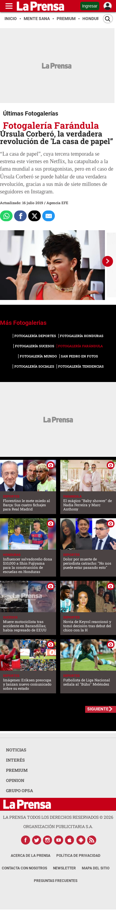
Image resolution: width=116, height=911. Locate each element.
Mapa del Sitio (95, 868)
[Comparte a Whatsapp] (6, 215)
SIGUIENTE (98, 709)
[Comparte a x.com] (34, 215)
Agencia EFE (57, 202)
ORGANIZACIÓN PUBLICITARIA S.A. (58, 826)
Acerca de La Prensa (30, 856)
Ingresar (89, 6)
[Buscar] (108, 18)
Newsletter (64, 868)
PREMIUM (17, 770)
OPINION (15, 780)
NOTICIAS (16, 750)
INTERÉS (15, 760)
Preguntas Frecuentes (55, 881)
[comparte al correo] (48, 215)
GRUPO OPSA (19, 790)
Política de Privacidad (78, 856)
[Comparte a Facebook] (20, 215)
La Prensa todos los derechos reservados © (58, 817)
